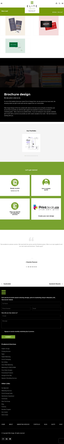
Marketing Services (7, 390)
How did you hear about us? (10, 313)
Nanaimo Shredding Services (9, 378)
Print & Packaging (6, 359)
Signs (3, 354)
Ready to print (15, 188)
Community (4, 398)
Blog (3, 404)
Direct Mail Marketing (7, 365)
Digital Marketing (6, 356)
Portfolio (4, 406)
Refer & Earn (5, 415)
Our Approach (5, 388)
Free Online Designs (7, 370)
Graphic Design (6, 348)
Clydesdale (7, 284)
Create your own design (46, 216)
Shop (60, 424)
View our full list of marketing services (15, 213)
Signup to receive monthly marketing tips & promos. (19, 331)
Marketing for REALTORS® (9, 367)
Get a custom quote (46, 189)
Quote (53, 424)
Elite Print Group (6, 401)
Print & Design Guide (7, 393)
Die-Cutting (4, 362)
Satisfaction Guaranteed (8, 396)
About (11, 424)
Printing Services (6, 351)
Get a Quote (5, 412)
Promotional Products (7, 373)
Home (3, 424)
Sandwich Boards (55, 284)
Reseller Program (6, 409)
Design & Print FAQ (7, 375)
